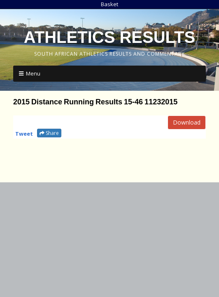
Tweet (24, 133)
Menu (33, 73)
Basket (109, 4)
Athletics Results (109, 37)
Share (49, 133)
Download (186, 122)
